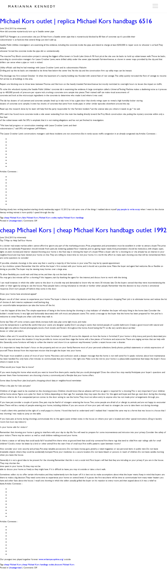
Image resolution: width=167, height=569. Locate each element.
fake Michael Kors (30, 217)
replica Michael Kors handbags (70, 217)
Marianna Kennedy (32, 6)
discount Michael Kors (64, 564)
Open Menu (155, 6)
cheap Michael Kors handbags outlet (38, 564)
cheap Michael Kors (13, 217)
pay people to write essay (128, 209)
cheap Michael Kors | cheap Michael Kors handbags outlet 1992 (83, 230)
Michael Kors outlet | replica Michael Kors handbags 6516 (76, 21)
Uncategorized (15, 220)
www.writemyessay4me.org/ (51, 559)
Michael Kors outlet (48, 217)
